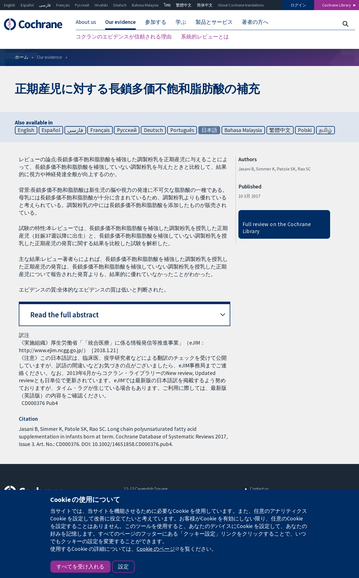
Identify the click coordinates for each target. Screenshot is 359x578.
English (9, 5)
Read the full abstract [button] (64, 314)
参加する (155, 22)
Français (63, 5)
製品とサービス (214, 22)
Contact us (259, 488)
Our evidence (120, 22)
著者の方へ (255, 22)
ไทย (167, 5)
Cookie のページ (156, 548)
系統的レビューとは (205, 36)
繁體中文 (184, 5)
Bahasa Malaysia (145, 5)
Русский (82, 5)
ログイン (298, 5)
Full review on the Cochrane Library (277, 228)
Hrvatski (101, 5)
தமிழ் (325, 130)
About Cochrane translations (241, 5)
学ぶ (181, 22)
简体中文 (205, 5)
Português (182, 130)
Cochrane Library (336, 5)
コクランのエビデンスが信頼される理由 (124, 36)
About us (86, 22)
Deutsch (119, 5)
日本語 (209, 130)
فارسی (45, 5)
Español (27, 5)
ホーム (21, 57)
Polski (305, 130)
